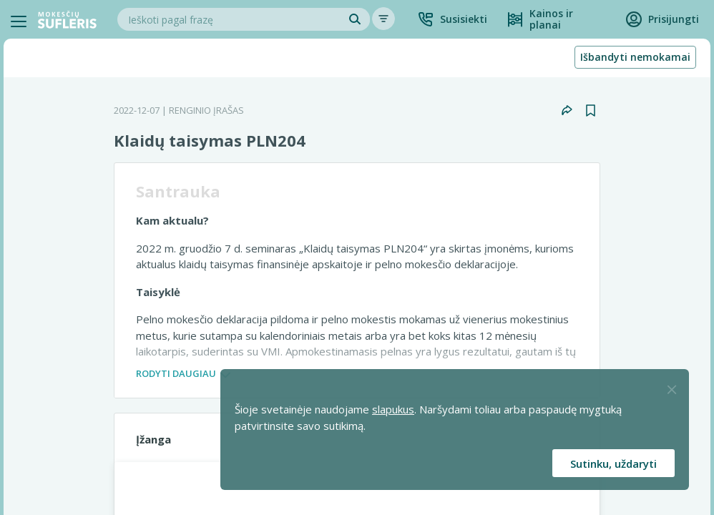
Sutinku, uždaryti (613, 463)
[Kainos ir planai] (556, 19)
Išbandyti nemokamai (635, 57)
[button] (452, 19)
